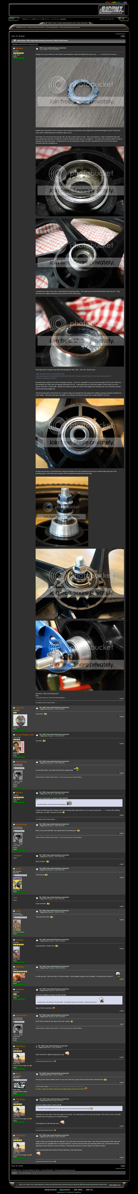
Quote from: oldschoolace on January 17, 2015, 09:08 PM (52, 798)
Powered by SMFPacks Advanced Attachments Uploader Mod (90, 1184)
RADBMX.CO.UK (21, 27)
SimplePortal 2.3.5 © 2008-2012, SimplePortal (69, 1192)
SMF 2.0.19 (22, 1184)
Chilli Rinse (20, 1046)
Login (78, 23)
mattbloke (19, 989)
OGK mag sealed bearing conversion (70, 27)
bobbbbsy (19, 967)
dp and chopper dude (24, 735)
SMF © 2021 (30, 1184)
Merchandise (67, 23)
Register (84, 23)
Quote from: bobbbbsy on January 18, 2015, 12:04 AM (51, 995)
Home (49, 23)
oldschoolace (21, 762)
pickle (17, 911)
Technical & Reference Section (35, 27)
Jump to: (14, 1173)
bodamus (19, 940)
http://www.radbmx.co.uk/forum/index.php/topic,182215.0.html (67, 1086)
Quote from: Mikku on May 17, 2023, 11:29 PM (48, 1105)
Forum (60, 23)
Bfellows (19, 48)
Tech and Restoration (52, 27)
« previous (118, 33)
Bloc (119, 1185)
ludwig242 (63, 19)
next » (123, 33)
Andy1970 (19, 708)
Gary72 (18, 869)
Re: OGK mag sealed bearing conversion (54, 707)
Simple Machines (39, 1184)
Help (74, 23)
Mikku (17, 1074)
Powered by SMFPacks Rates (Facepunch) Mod (58, 1184)
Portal (54, 23)
